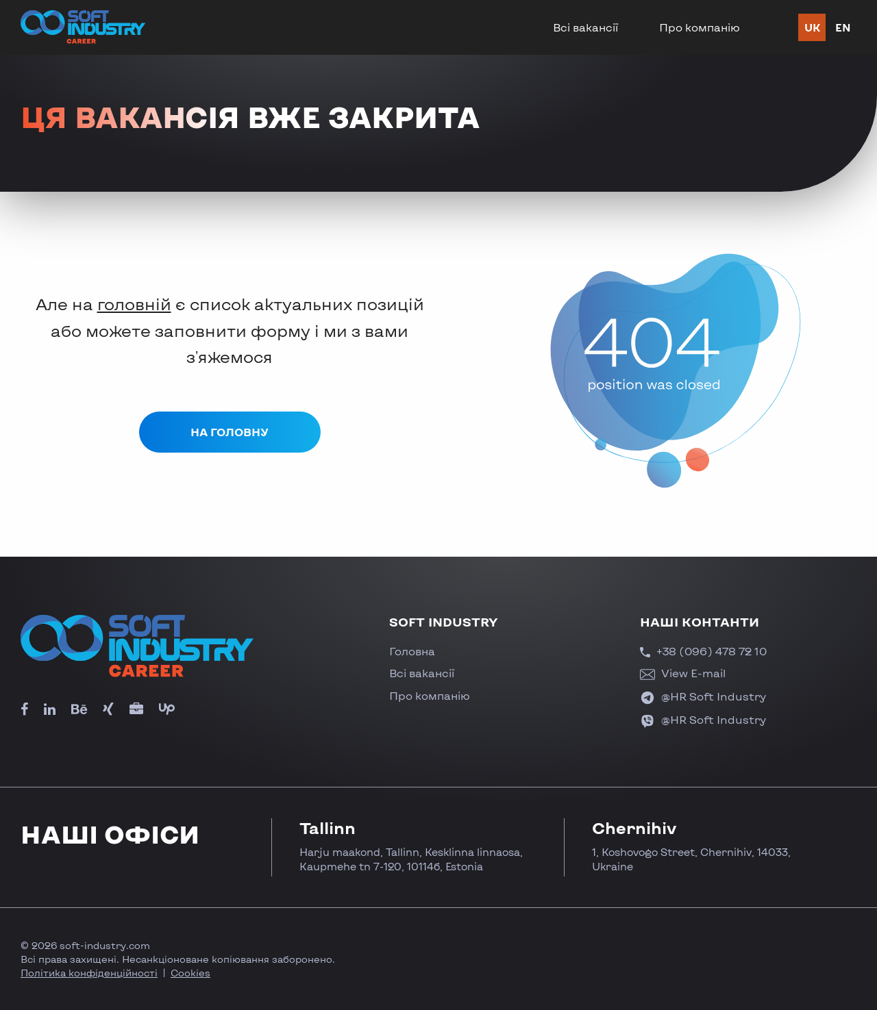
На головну (229, 431)
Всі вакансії (585, 27)
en (843, 27)
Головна (412, 650)
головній (134, 304)
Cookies (190, 973)
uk (812, 27)
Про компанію (699, 27)
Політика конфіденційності (89, 973)
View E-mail (683, 672)
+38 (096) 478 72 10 (703, 650)
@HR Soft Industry (703, 696)
